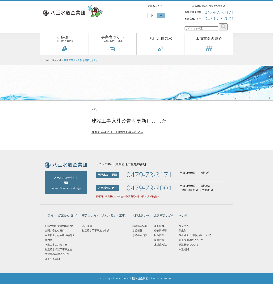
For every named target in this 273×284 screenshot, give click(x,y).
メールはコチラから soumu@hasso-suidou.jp (66, 182)
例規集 (182, 230)
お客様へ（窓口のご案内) (64, 44)
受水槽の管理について (57, 253)
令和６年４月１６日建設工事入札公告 (117, 132)
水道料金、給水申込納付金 (60, 235)
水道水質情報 (139, 225)
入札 (59, 60)
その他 (183, 215)
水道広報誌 (160, 244)
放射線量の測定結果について (195, 235)
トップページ (47, 60)
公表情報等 (160, 230)
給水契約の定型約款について (61, 225)
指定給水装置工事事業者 (58, 249)
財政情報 (159, 235)
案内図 (48, 239)
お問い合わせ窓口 (55, 230)
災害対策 (159, 239)
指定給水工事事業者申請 (95, 230)
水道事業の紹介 (209, 44)
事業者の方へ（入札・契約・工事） (112, 44)
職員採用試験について (191, 239)
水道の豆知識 (139, 235)
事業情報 (159, 225)
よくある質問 (52, 258)
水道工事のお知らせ (56, 244)
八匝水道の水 (161, 44)
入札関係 (87, 225)
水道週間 (184, 249)
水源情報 (137, 230)
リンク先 (184, 225)
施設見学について (189, 244)
